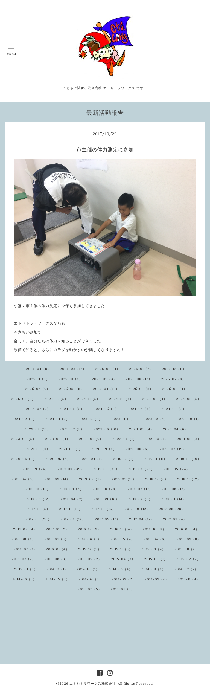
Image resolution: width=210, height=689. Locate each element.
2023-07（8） (72, 429)
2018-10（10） (37, 489)
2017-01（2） (57, 529)
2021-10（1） (156, 439)
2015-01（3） (25, 569)
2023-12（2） (90, 419)
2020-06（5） (23, 459)
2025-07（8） (173, 379)
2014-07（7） (186, 569)
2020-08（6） (138, 449)
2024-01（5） (57, 419)
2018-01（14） (173, 499)
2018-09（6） (71, 489)
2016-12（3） (89, 529)
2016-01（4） (57, 549)
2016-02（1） (25, 549)
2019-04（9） (23, 479)
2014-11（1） (57, 569)
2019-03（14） (57, 479)
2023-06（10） (107, 429)
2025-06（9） (37, 389)
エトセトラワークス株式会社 (92, 683)
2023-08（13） (37, 429)
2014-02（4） (157, 579)
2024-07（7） (38, 409)
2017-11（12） (70, 509)
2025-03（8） (140, 389)
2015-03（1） (155, 559)
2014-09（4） (120, 569)
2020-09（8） (103, 449)
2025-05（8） (71, 389)
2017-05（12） (107, 519)
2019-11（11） (155, 459)
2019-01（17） (124, 479)
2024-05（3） (106, 409)
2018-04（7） (72, 499)
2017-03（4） (175, 519)
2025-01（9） (23, 399)
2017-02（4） (25, 529)
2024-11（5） (88, 399)
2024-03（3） (173, 409)
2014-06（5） (24, 579)
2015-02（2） (188, 559)
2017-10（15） (103, 509)
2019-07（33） (106, 469)
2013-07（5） (123, 589)
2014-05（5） (57, 579)
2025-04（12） (106, 389)
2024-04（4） (139, 409)
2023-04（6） (175, 429)
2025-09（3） (104, 379)
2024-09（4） (154, 399)
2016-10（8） (154, 529)
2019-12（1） (124, 459)
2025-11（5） (38, 379)
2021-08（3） (189, 439)
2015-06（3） (57, 559)
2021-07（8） (38, 449)
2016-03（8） (189, 539)
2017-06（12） (73, 519)
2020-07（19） (173, 449)
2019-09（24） (35, 469)
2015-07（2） (24, 559)
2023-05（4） (141, 429)
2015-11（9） (121, 549)
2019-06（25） (141, 469)
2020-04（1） (92, 459)
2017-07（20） (38, 519)
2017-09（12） (137, 509)
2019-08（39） (71, 469)
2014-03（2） (124, 579)
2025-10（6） (71, 379)
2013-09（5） (90, 589)
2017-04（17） (141, 519)
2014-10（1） (88, 569)
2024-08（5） (188, 399)
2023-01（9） (91, 439)
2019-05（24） (177, 469)
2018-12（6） (156, 479)
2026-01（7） (141, 369)
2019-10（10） (188, 459)
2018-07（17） (140, 489)
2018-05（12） (39, 499)
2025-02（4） (174, 389)
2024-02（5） (23, 419)
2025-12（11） (174, 369)
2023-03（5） (23, 439)
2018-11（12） (189, 479)
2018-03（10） (106, 499)
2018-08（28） (105, 489)
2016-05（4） (122, 539)
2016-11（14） (122, 529)
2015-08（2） (186, 549)
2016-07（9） (56, 539)
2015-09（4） (153, 549)
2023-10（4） (156, 419)
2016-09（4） (187, 529)
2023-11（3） (123, 419)
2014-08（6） (153, 569)
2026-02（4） (107, 369)
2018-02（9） (140, 499)
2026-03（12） (73, 369)
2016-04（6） (156, 539)
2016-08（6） (23, 539)
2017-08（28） (172, 509)
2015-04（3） (123, 559)
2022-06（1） (124, 439)
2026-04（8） (38, 369)
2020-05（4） (58, 459)
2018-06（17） (174, 489)
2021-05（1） (70, 449)
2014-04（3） (90, 579)
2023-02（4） (57, 439)
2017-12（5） (38, 509)
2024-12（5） (56, 399)
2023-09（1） (189, 419)
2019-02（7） (91, 479)
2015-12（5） (89, 549)
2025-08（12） (139, 379)
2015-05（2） (90, 559)
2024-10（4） (121, 399)
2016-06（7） (89, 539)
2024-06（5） (71, 409)
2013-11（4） (189, 579)
